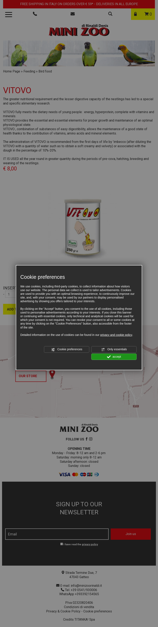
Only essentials (114, 349)
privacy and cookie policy (116, 334)
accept (114, 357)
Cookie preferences (66, 349)
